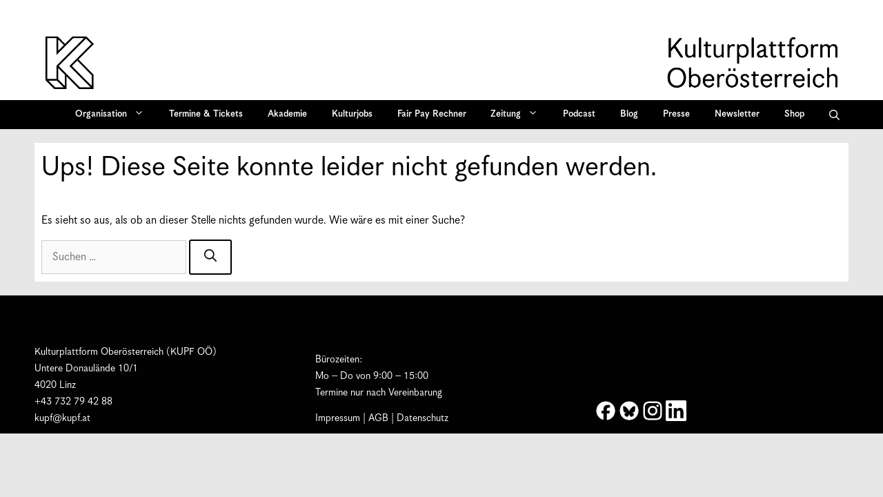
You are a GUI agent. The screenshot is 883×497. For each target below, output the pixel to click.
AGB (378, 418)
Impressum (337, 418)
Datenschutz (422, 418)
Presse (676, 114)
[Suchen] (210, 257)
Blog (629, 114)
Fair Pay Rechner (431, 114)
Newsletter (737, 114)
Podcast (579, 114)
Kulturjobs (352, 114)
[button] (834, 114)
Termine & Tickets (206, 114)
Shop (794, 114)
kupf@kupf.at (62, 418)
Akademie (287, 114)
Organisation (114, 114)
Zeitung (518, 114)
